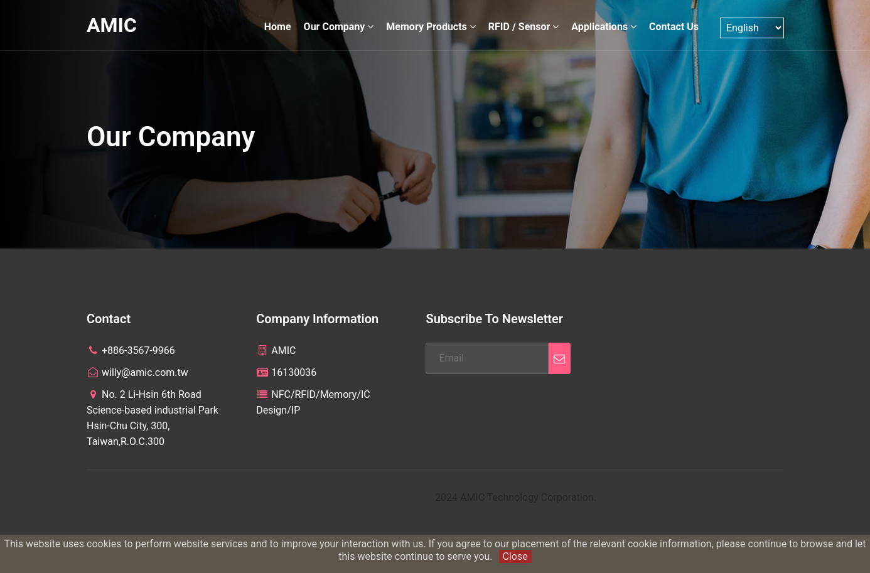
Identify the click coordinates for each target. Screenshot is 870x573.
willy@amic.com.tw (137, 372)
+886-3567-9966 (131, 350)
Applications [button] (603, 27)
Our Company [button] (339, 27)
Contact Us (674, 27)
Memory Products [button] (430, 27)
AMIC (112, 25)
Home (277, 27)
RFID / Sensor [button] (523, 27)
